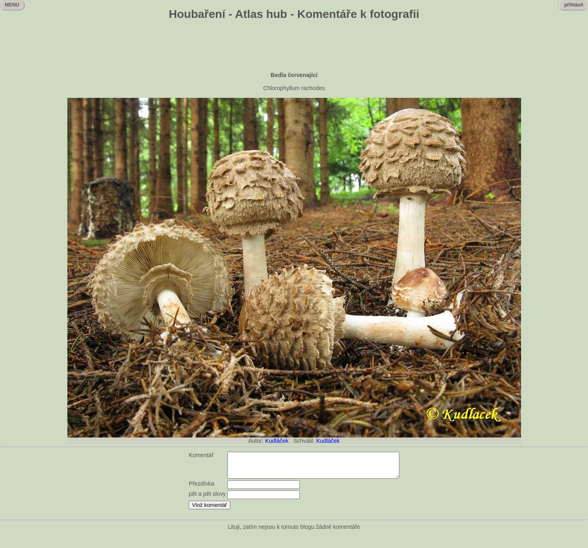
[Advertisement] (294, 47)
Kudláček (277, 441)
